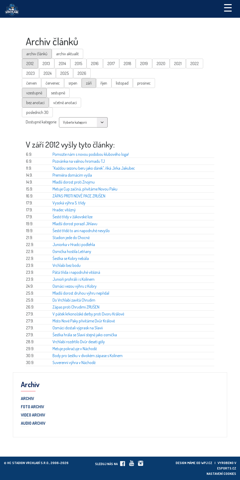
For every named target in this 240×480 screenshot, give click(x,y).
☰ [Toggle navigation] (228, 7)
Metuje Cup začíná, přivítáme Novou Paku (85, 189)
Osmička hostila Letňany (72, 251)
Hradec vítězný (64, 209)
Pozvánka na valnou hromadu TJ (79, 161)
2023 (30, 73)
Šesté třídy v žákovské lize (72, 216)
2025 (64, 73)
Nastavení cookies (221, 474)
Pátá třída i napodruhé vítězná (76, 272)
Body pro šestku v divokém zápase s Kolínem (88, 355)
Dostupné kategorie (41, 121)
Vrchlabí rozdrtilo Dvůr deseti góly (79, 341)
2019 (144, 63)
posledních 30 (37, 112)
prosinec (144, 83)
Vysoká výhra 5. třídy (69, 202)
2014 (62, 63)
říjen (103, 83)
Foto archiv (32, 407)
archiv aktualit (67, 53)
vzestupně (34, 92)
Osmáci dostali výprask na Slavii (78, 327)
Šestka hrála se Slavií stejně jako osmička (85, 334)
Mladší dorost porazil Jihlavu (75, 223)
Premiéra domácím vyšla (72, 175)
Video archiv (33, 415)
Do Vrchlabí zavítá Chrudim (74, 300)
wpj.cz (206, 463)
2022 (194, 63)
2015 (78, 63)
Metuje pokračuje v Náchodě (75, 348)
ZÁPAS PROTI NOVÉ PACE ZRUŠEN (79, 195)
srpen (72, 83)
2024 (48, 73)
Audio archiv (33, 423)
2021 (178, 63)
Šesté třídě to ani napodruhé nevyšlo (81, 230)
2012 (30, 63)
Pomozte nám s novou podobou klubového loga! (91, 154)
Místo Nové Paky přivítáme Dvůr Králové (84, 320)
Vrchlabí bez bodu (67, 265)
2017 (111, 63)
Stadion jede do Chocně (71, 237)
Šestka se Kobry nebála (71, 258)
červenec (53, 83)
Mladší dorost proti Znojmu (74, 182)
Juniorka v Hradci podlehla (74, 244)
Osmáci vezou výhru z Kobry (75, 286)
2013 (46, 63)
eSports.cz (226, 468)
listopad (122, 83)
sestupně (58, 92)
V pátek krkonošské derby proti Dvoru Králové (88, 313)
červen (31, 83)
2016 (95, 63)
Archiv (27, 398)
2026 (82, 73)
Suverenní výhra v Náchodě (74, 362)
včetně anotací (65, 102)
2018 (127, 63)
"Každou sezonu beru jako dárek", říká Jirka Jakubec (94, 168)
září (89, 83)
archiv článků (36, 53)
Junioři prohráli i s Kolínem (74, 279)
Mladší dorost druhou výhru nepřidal (81, 293)
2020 (161, 63)
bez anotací (35, 102)
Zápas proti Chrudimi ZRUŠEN (76, 307)
